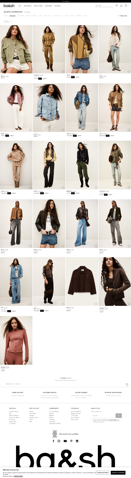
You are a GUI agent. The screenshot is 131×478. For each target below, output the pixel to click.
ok (119, 415)
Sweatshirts (78, 15)
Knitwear (32, 415)
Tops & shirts (21, 15)
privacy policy (113, 419)
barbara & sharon (76, 413)
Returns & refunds (13, 415)
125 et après (74, 415)
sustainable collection (55, 423)
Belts (31, 421)
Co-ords (85, 15)
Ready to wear (9, 383)
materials (51, 415)
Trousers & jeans (57, 15)
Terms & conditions (14, 417)
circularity (51, 419)
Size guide (12, 419)
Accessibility (12, 423)
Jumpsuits (66, 15)
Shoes (31, 419)
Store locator (74, 419)
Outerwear (13, 15)
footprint (51, 413)
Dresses (6, 15)
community (52, 421)
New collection (75, 417)
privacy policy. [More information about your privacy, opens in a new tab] (19, 476)
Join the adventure (76, 411)
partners (51, 417)
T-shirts (72, 15)
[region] (65, 472)
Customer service (13, 411)
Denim (40, 15)
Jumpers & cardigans (31, 15)
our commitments (54, 411)
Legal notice (12, 421)
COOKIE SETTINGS (102, 472)
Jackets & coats (34, 417)
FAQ (10, 413)
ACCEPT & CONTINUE (118, 472)
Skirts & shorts (47, 15)
